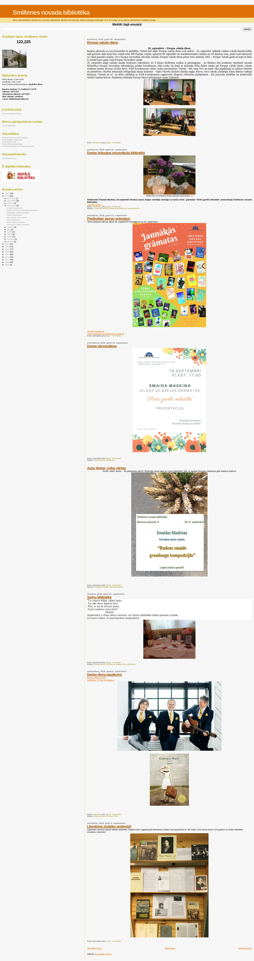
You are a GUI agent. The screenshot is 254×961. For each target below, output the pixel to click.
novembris (11, 201)
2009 (7, 265)
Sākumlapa (170, 948)
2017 (7, 244)
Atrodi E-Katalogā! (95, 331)
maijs (9, 232)
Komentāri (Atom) (103, 954)
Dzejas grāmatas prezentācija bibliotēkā (116, 153)
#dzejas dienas (99, 460)
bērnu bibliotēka (9, 126)
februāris (11, 239)
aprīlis (10, 234)
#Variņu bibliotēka (128, 664)
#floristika (97, 587)
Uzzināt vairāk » (94, 204)
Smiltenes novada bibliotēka (51, 12)
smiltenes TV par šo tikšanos (100, 680)
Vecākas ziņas (245, 948)
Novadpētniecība (9, 158)
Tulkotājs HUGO (9, 142)
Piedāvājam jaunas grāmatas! (108, 218)
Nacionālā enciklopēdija (12, 144)
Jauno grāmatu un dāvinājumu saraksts (105, 334)
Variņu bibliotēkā (99, 597)
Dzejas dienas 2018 (96, 677)
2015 (7, 249)
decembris (11, 198)
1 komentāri (116, 336)
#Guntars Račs (112, 816)
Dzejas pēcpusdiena (102, 346)
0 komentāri (116, 143)
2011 (7, 259)
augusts (10, 227)
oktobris (10, 203)
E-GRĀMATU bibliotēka (12, 140)
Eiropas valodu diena (102, 42)
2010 (7, 262)
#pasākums (110, 460)
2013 (7, 254)
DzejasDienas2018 (101, 208)
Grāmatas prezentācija (117, 208)
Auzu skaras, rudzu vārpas (106, 468)
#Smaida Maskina (116, 587)
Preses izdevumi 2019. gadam (15, 138)
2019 (7, 193)
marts (9, 237)
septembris (12, 206)
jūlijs (9, 229)
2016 (7, 246)
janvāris (10, 242)
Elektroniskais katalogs (12, 113)
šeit (191, 196)
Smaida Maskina (133, 208)
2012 (7, 257)
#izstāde (105, 587)
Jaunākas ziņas (94, 948)
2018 (7, 196)
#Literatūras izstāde (113, 664)
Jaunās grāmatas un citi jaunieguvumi (18, 146)
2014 (7, 252)
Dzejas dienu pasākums (104, 674)
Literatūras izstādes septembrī (109, 826)
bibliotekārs (97, 143)
